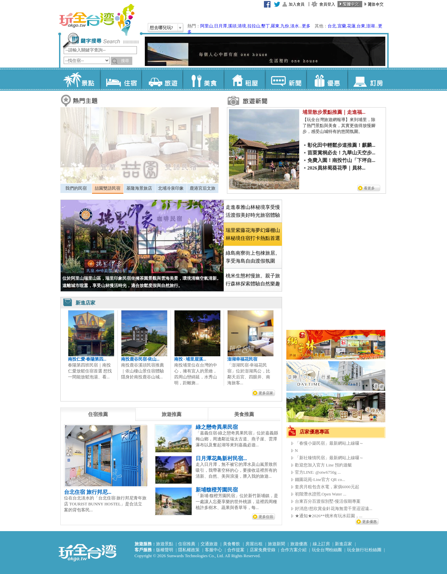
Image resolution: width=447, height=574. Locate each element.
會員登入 (327, 4)
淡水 (294, 25)
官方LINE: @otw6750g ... (318, 472)
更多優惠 (369, 522)
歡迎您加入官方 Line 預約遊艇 (323, 464)
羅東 (275, 25)
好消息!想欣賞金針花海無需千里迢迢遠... (333, 508)
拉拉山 (253, 25)
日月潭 (220, 25)
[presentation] (98, 414)
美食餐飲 (231, 543)
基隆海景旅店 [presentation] (139, 188)
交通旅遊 (209, 543)
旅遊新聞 (276, 543)
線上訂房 (321, 543)
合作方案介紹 (293, 549)
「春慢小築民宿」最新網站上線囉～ (329, 443)
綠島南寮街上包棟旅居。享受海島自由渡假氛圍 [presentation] (253, 257)
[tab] (76, 188)
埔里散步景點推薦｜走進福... (334, 112)
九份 (284, 25)
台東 (361, 25)
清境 (242, 25)
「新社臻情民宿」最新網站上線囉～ (329, 457)
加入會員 (296, 4)
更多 (306, 25)
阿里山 (206, 25)
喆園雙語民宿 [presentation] (107, 188)
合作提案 (235, 549)
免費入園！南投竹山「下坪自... (341, 160)
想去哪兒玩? (161, 27)
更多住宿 (266, 517)
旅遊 (161, 79)
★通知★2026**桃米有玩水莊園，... (329, 515)
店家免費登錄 (262, 549)
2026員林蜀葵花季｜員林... (336, 168)
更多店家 (266, 393)
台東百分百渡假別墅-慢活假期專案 (328, 501)
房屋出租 (254, 543)
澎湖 (370, 25)
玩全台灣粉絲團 (327, 549)
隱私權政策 (189, 549)
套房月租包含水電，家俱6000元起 (327, 486)
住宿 (120, 79)
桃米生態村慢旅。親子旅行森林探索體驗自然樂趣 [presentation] (253, 279)
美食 (203, 79)
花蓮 (351, 25)
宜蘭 (341, 25)
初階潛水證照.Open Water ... (320, 494)
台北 (332, 25)
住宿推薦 (186, 543)
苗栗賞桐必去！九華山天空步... (341, 152)
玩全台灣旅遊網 (97, 20)
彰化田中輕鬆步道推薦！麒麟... (341, 145)
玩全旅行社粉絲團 (364, 549)
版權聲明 (164, 549)
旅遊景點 (164, 543)
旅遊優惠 (298, 543)
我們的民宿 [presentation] (76, 188)
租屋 (244, 79)
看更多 (369, 188)
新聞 (285, 79)
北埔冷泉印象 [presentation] (171, 188)
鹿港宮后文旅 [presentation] (202, 188)
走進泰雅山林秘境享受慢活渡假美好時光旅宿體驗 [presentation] (253, 211)
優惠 (326, 79)
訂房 (368, 79)
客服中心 (213, 549)
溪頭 (232, 25)
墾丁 (265, 25)
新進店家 (343, 543)
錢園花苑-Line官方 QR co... (320, 479)
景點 (79, 79)
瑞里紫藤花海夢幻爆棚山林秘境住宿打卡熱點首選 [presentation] (253, 234)
